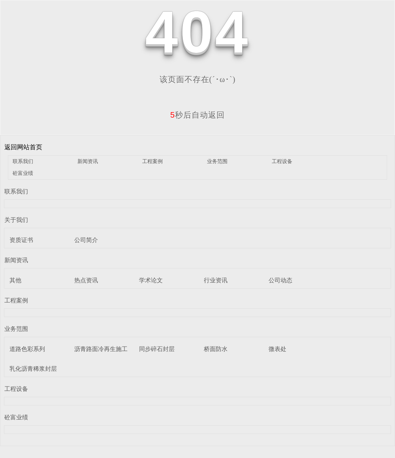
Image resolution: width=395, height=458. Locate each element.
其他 (15, 280)
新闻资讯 (87, 161)
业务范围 (217, 161)
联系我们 (23, 161)
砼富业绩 (23, 173)
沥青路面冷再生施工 (101, 348)
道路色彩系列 (27, 348)
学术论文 (151, 280)
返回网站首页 (23, 147)
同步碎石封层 (157, 348)
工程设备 (282, 161)
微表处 (277, 348)
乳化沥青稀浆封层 (33, 368)
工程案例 (152, 161)
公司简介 (86, 240)
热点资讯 (86, 280)
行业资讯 (216, 280)
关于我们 (16, 219)
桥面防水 (216, 348)
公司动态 (280, 280)
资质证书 (21, 240)
